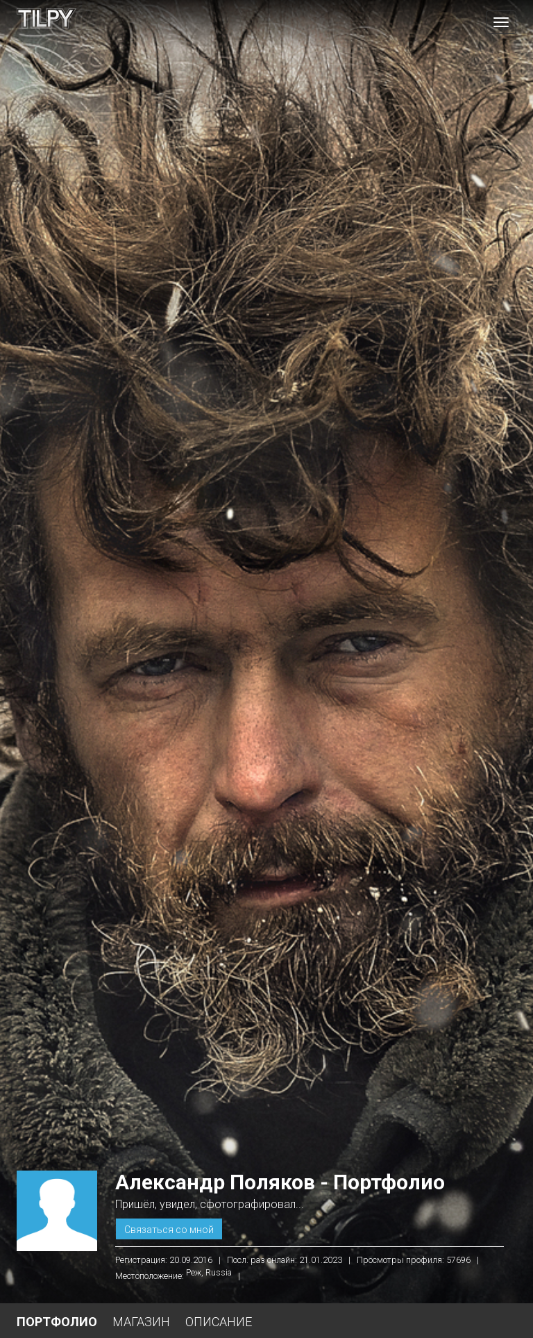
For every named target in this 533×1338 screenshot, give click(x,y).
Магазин (141, 1321)
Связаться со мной (169, 1229)
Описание (218, 1321)
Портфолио (57, 1321)
